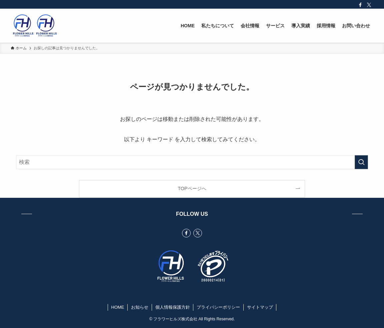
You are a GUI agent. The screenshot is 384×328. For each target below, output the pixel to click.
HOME (117, 307)
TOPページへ (192, 188)
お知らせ (139, 307)
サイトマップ (260, 307)
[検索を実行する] (361, 162)
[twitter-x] (369, 5)
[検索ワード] (192, 162)
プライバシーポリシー (218, 307)
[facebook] (360, 5)
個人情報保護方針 (172, 307)
